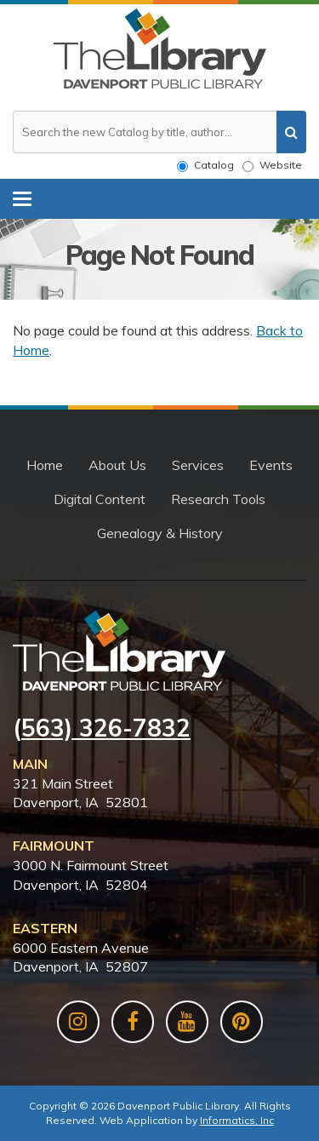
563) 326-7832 (106, 728)
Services (198, 464)
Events (271, 464)
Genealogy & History (160, 533)
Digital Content (99, 498)
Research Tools (218, 498)
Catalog (205, 165)
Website (272, 165)
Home (44, 464)
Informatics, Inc (237, 1120)
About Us (117, 464)
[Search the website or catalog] (159, 132)
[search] (291, 132)
